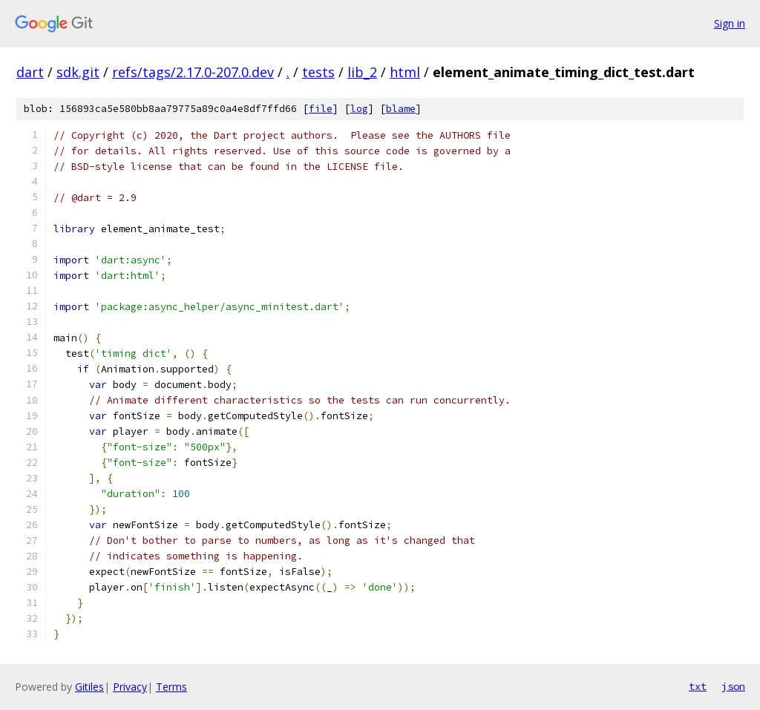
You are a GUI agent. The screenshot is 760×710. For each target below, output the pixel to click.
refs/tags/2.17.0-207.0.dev (193, 72)
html (405, 72)
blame (401, 108)
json (733, 686)
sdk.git (77, 72)
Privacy (130, 687)
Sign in (729, 23)
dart (30, 72)
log (359, 108)
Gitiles (89, 687)
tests (318, 72)
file (320, 108)
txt (698, 686)
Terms (171, 687)
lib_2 (362, 72)
